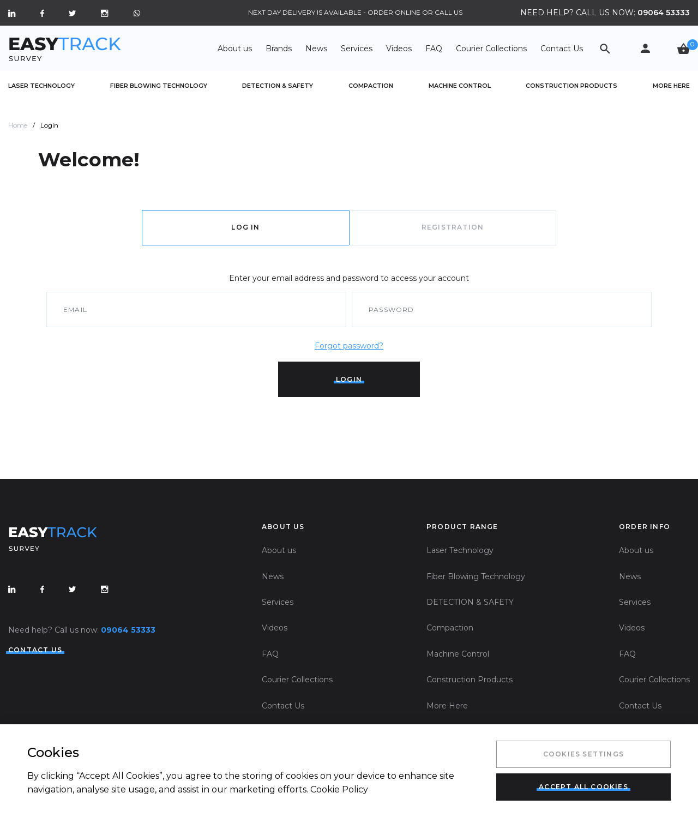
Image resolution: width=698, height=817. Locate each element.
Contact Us (561, 48)
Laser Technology (41, 85)
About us (235, 48)
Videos (399, 48)
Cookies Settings (583, 754)
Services (356, 48)
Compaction (370, 85)
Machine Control (460, 85)
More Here (671, 85)
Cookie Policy (339, 789)
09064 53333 (663, 12)
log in (245, 227)
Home (17, 125)
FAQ (433, 48)
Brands (279, 48)
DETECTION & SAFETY (277, 85)
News (316, 48)
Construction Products (571, 85)
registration (453, 227)
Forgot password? (349, 346)
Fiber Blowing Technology (158, 85)
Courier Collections (491, 48)
